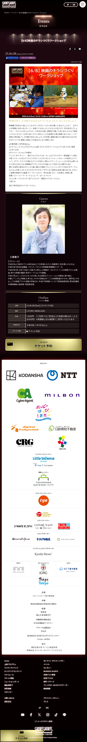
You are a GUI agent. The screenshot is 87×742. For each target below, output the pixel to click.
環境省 (43, 612)
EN (74, 5)
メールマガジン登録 (45, 721)
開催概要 (47, 689)
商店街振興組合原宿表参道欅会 (43, 604)
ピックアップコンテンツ (13, 671)
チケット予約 (34, 331)
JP (68, 5)
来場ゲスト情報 (49, 675)
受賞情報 (7, 689)
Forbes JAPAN (43, 639)
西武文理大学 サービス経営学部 (44, 647)
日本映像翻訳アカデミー (43, 623)
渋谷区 (43, 631)
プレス (46, 702)
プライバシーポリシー (52, 698)
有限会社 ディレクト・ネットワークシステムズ (44, 650)
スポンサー (8, 692)
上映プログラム (10, 664)
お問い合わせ (9, 698)
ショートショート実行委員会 (43, 596)
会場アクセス (48, 678)
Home (6, 661)
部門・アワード (49, 682)
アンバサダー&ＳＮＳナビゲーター (56, 685)
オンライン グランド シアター (54, 661)
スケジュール (9, 675)
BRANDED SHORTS (51, 671)
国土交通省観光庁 (43, 615)
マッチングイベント (11, 668)
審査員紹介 (8, 685)
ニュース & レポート (11, 682)
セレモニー (48, 668)
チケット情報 (9, 678)
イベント (47, 664)
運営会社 (7, 702)
